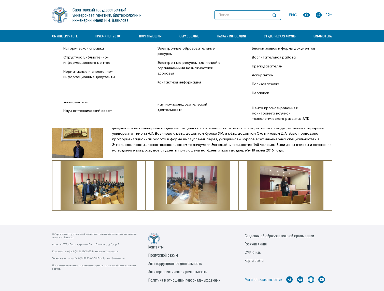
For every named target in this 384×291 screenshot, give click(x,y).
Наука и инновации (231, 36)
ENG (293, 15)
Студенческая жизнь (280, 36)
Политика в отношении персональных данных (184, 280)
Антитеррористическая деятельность (177, 271)
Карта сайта (254, 260)
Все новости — (294, 55)
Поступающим (150, 36)
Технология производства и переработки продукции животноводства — (165, 60)
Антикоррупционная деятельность (175, 263)
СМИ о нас (253, 252)
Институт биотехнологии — (76, 60)
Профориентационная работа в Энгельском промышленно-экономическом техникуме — (203, 55)
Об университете (65, 36)
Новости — (115, 55)
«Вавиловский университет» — (78, 55)
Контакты (156, 246)
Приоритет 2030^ (108, 36)
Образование (189, 36)
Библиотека (323, 36)
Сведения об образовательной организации (279, 235)
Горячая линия (256, 243)
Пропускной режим (163, 255)
